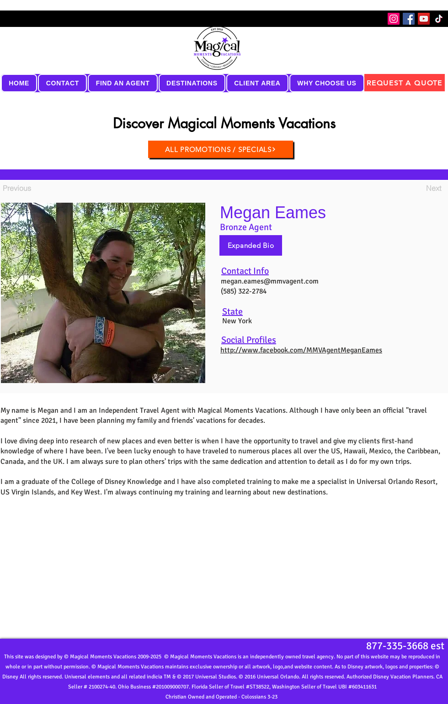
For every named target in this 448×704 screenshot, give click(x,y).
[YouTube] (424, 19)
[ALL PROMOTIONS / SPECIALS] (220, 149)
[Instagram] (394, 19)
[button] (62, 83)
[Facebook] (409, 19)
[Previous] (33, 188)
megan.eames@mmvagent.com (270, 281)
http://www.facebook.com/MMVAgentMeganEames (301, 350)
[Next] (418, 188)
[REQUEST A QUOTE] (404, 82)
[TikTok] (439, 19)
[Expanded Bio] (250, 245)
